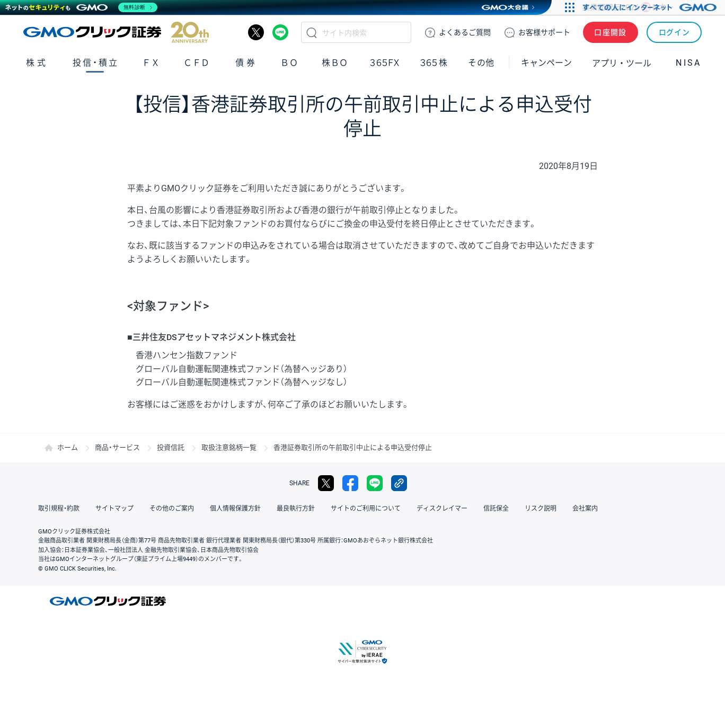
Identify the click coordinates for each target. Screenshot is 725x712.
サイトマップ (114, 508)
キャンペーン (546, 63)
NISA (688, 63)
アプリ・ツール (621, 62)
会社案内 (585, 508)
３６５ (434, 63)
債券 (246, 63)
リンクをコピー (399, 483)
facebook (350, 483)
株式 (37, 63)
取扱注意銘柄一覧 (229, 447)
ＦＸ (151, 63)
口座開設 (610, 32)
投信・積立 (96, 63)
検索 (311, 32)
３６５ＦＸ (384, 63)
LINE (280, 32)
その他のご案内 (171, 508)
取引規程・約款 (58, 508)
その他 (481, 63)
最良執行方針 (296, 508)
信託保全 (496, 508)
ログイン (674, 32)
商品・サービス (117, 447)
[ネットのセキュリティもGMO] (81, 7)
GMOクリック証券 (116, 32)
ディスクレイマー (442, 508)
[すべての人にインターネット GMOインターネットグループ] (651, 7)
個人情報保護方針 (235, 508)
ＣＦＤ (196, 63)
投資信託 (170, 447)
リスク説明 (540, 508)
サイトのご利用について (366, 508)
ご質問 (465, 32)
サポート (544, 32)
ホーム (67, 447)
